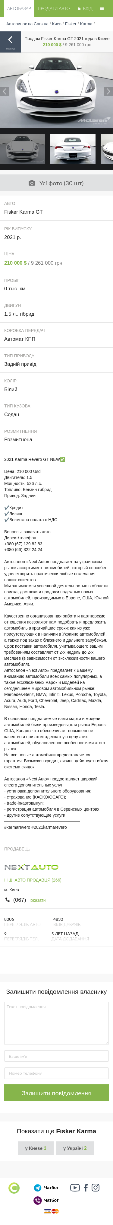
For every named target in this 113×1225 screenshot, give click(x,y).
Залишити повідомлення (56, 1092)
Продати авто (54, 8)
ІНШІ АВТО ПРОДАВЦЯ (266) (32, 880)
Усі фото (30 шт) (55, 183)
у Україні (75, 1148)
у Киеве (35, 1148)
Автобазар (19, 8)
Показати (37, 900)
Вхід (85, 8)
